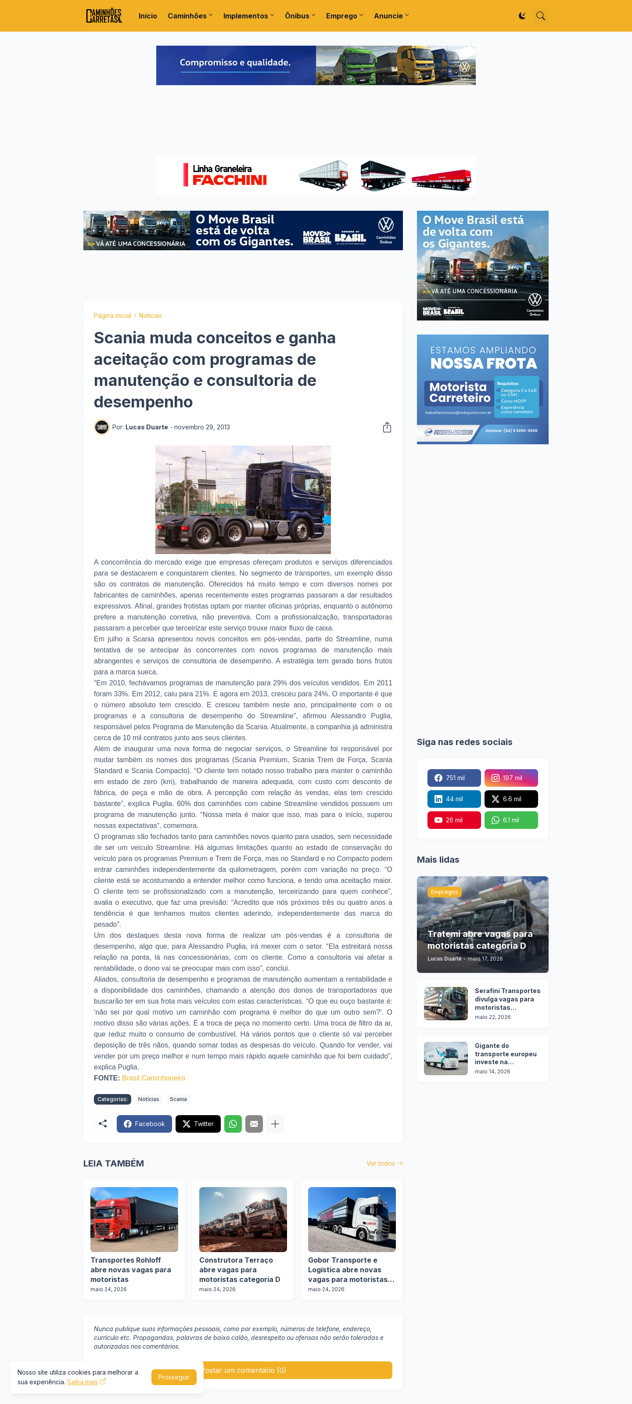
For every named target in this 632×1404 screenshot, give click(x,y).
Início (148, 15)
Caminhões (187, 15)
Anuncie (388, 15)
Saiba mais (82, 1382)
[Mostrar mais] (275, 1124)
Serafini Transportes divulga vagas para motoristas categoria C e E (508, 999)
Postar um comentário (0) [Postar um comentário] (243, 1370)
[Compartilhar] (384, 427)
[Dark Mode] (522, 16)
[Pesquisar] (541, 16)
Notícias (150, 315)
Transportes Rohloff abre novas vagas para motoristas (130, 1269)
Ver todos (380, 1163)
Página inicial (112, 315)
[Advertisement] (316, 121)
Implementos (245, 15)
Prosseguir (174, 1377)
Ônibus (297, 15)
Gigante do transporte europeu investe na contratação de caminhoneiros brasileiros (506, 1054)
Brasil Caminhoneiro (153, 1078)
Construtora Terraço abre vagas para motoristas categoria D (239, 1269)
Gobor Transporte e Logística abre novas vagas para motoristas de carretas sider (348, 1270)
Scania (178, 1099)
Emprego (341, 15)
